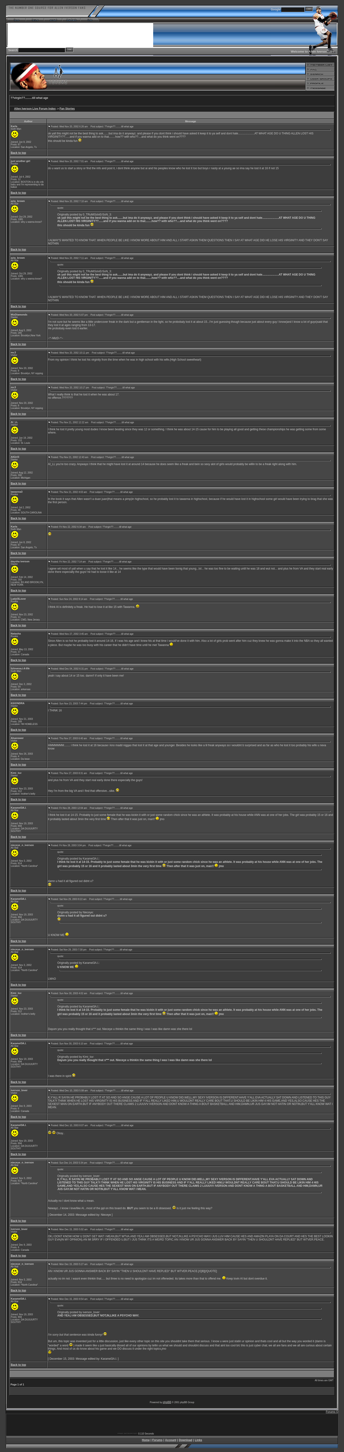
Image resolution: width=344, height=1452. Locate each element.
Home (146, 1440)
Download (185, 1440)
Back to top (18, 152)
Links (198, 1440)
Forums (157, 1440)
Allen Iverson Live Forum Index (35, 108)
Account (170, 1440)
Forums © (332, 1411)
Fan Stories (67, 108)
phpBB (167, 1402)
